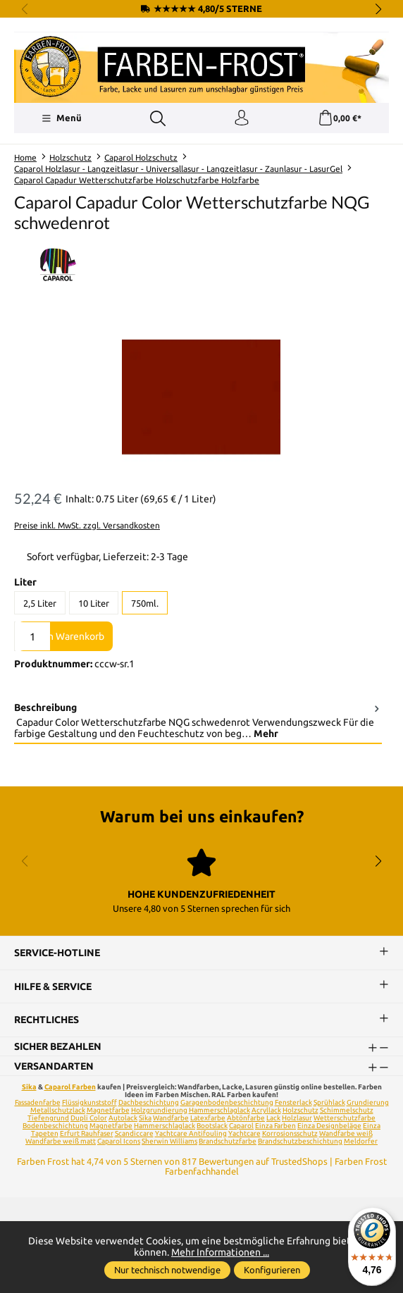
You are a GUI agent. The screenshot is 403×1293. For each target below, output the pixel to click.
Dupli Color (88, 1118)
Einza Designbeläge (329, 1126)
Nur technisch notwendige (167, 1270)
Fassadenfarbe (38, 1102)
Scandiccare (134, 1133)
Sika (29, 1087)
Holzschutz (300, 1110)
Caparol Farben (70, 1087)
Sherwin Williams (169, 1141)
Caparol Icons (118, 1141)
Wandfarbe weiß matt (60, 1141)
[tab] (198, 721)
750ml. (145, 603)
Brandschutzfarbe (227, 1141)
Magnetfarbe (108, 1110)
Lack (273, 1118)
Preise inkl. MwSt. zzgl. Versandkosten (87, 525)
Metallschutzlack (57, 1110)
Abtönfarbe (246, 1118)
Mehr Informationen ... (220, 1252)
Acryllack (266, 1110)
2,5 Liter (39, 603)
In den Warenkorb (65, 636)
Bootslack (212, 1126)
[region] (201, 397)
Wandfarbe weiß (346, 1133)
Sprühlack (329, 1102)
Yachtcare (244, 1133)
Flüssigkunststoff (89, 1102)
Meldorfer (361, 1141)
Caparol (241, 1126)
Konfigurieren (272, 1270)
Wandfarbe (171, 1118)
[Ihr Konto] (241, 118)
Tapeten (44, 1133)
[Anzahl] (32, 636)
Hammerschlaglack (219, 1110)
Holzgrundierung (159, 1110)
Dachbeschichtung (148, 1102)
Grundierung (368, 1102)
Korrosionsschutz (290, 1133)
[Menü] (62, 118)
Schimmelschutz (346, 1110)
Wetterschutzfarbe (345, 1118)
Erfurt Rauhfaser (86, 1133)
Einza (371, 1126)
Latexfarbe (207, 1118)
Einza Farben (275, 1126)
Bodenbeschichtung (55, 1126)
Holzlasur (297, 1118)
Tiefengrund (48, 1118)
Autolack (122, 1118)
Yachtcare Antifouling (191, 1133)
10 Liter (93, 603)
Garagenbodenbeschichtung (226, 1102)
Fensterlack (293, 1102)
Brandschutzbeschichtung (300, 1141)
